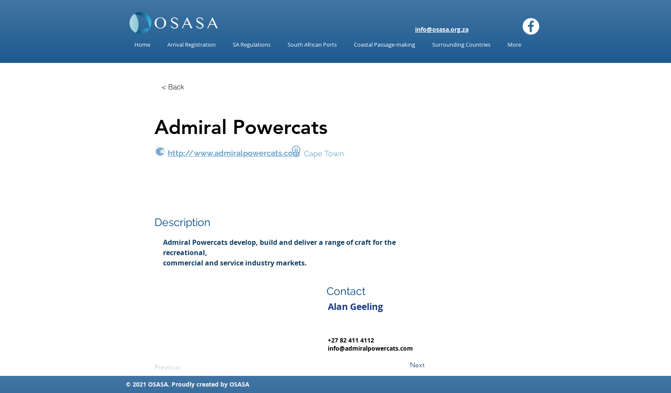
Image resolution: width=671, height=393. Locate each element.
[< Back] (173, 86)
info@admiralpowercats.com (370, 348)
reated (209, 384)
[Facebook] (531, 26)
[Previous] (182, 367)
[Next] (403, 365)
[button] (251, 45)
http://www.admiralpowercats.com (234, 153)
